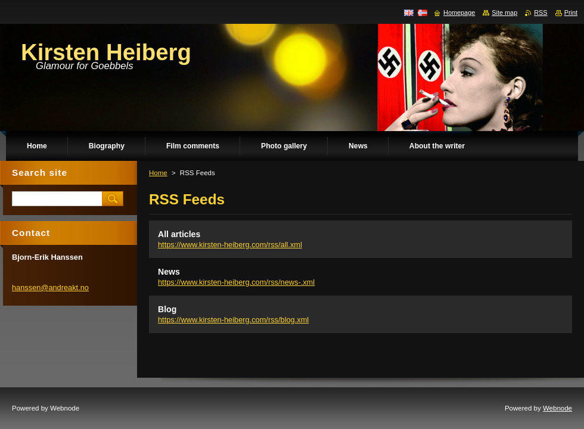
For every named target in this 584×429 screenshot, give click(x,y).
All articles (179, 234)
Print (570, 12)
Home (158, 172)
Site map (504, 12)
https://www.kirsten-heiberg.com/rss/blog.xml (233, 319)
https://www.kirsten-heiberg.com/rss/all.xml (230, 244)
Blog (167, 309)
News (169, 271)
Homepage (459, 12)
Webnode (557, 408)
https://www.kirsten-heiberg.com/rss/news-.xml (236, 282)
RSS (540, 12)
